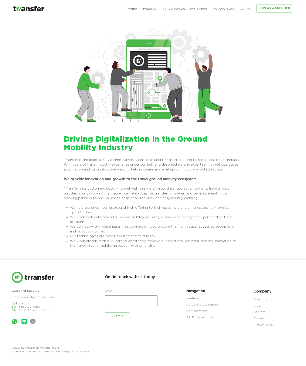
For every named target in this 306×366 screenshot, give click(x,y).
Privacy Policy (263, 324)
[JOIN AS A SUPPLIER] (274, 8)
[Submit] (117, 316)
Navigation (195, 291)
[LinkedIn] (32, 321)
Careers (259, 318)
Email (109, 290)
